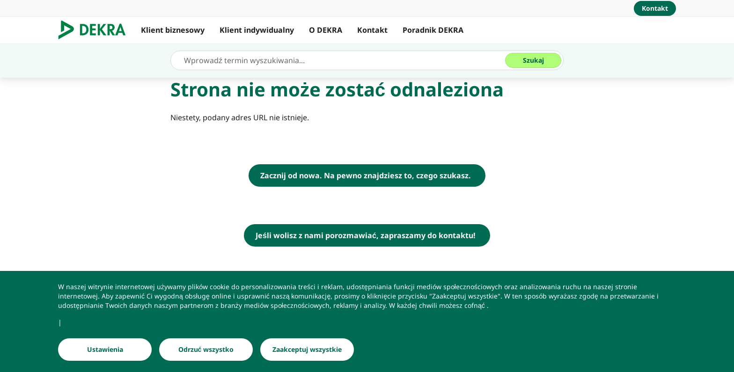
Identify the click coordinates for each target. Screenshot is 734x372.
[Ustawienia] (105, 349)
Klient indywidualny (257, 30)
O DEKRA (325, 30)
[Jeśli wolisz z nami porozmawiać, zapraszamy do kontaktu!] (367, 235)
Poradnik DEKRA (433, 30)
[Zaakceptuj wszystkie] (307, 349)
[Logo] (95, 30)
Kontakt (372, 30)
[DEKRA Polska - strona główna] (367, 175)
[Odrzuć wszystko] (206, 349)
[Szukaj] (533, 60)
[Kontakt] (655, 8)
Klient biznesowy (173, 30)
